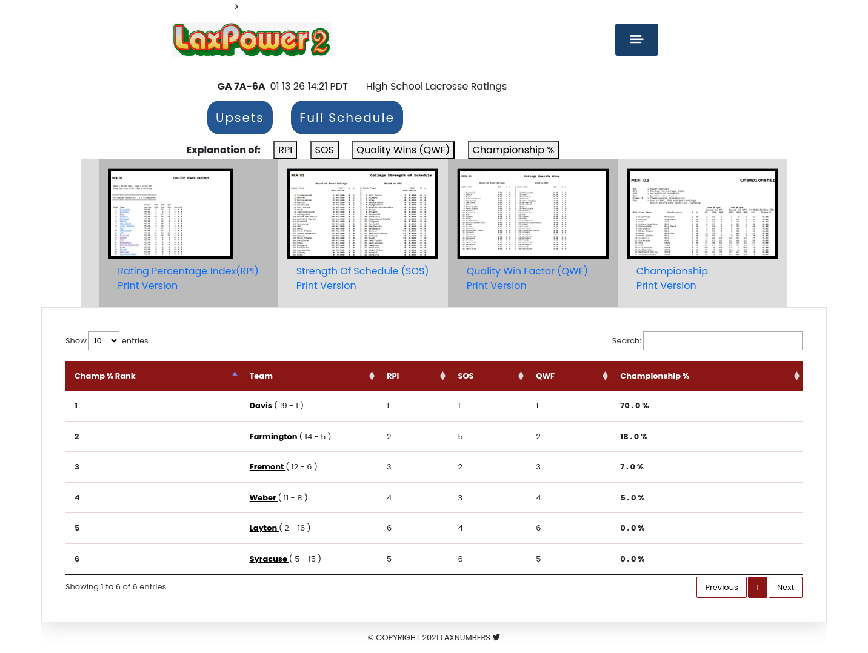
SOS (324, 150)
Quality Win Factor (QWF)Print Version (527, 278)
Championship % (514, 150)
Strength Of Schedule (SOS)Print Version (362, 278)
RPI (285, 150)
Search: (707, 341)
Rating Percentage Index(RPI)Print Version (188, 278)
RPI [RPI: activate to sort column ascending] (393, 376)
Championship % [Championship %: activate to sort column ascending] (654, 376)
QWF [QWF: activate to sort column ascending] (545, 376)
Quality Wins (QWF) (403, 150)
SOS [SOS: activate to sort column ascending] (465, 376)
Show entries (107, 340)
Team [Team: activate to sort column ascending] (261, 376)
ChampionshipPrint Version (672, 278)
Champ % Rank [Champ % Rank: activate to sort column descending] (105, 376)
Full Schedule (347, 117)
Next (785, 587)
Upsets (240, 117)
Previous (721, 587)
